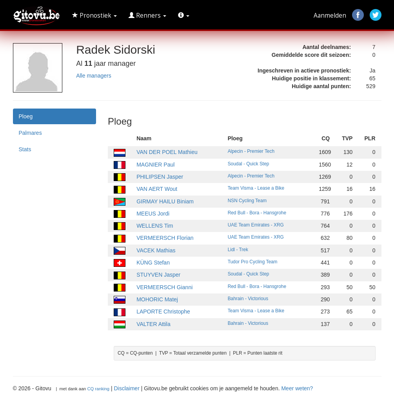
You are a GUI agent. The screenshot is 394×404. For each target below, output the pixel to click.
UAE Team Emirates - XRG (256, 225)
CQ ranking (98, 388)
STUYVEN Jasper (158, 275)
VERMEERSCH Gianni (164, 287)
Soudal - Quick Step (248, 164)
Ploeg (26, 116)
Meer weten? (297, 388)
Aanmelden (330, 15)
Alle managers (93, 75)
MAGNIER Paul (155, 164)
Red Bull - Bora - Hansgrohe (257, 213)
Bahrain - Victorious (248, 298)
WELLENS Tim (154, 226)
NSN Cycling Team (247, 200)
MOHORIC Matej (157, 299)
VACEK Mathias (155, 250)
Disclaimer (126, 388)
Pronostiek (94, 15)
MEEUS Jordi (152, 213)
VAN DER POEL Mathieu (167, 152)
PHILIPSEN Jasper (159, 177)
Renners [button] (147, 15)
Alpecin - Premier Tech (251, 151)
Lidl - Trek (238, 249)
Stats (25, 149)
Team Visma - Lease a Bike (256, 188)
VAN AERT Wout (156, 189)
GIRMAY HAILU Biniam (165, 201)
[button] (183, 15)
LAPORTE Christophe (163, 311)
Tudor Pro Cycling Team (253, 262)
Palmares (30, 133)
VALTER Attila (153, 324)
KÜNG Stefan (153, 262)
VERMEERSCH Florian (164, 238)
